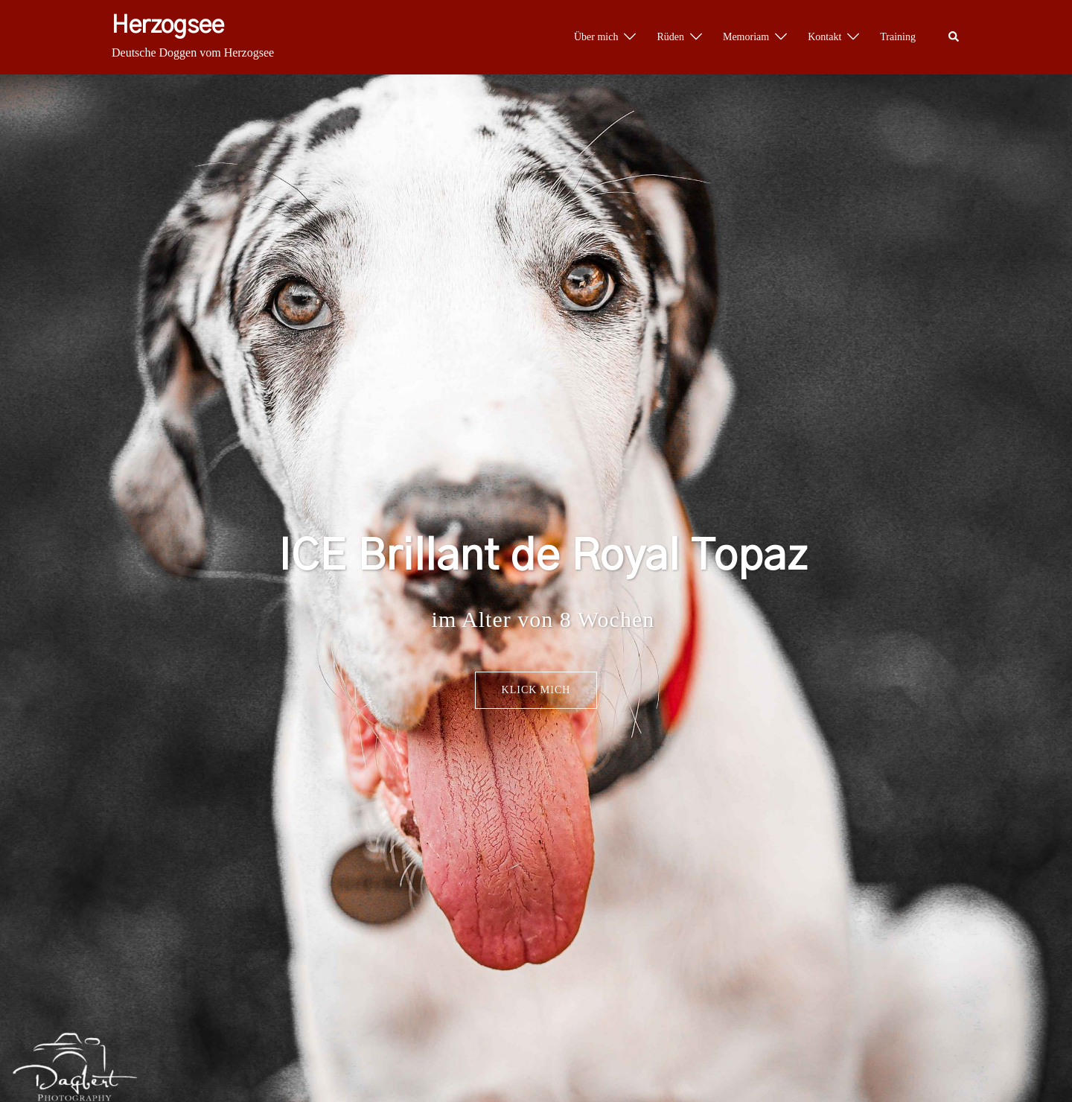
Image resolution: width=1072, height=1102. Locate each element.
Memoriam (746, 36)
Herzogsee (168, 25)
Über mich (596, 36)
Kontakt (824, 36)
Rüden (670, 36)
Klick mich (536, 689)
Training (898, 36)
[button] (954, 37)
